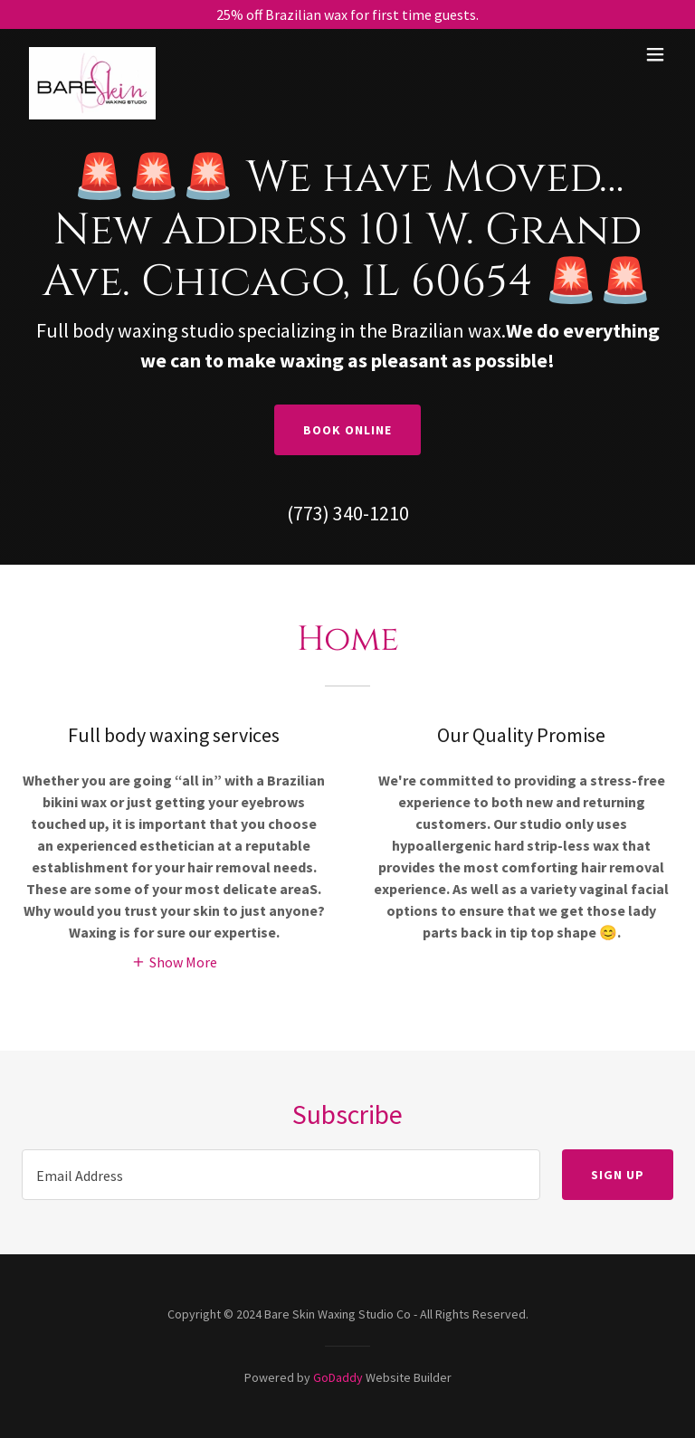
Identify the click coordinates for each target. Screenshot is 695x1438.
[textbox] (281, 1174)
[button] (655, 54)
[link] (92, 54)
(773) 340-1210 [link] (348, 513)
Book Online (347, 430)
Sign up (617, 1175)
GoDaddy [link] (338, 1377)
